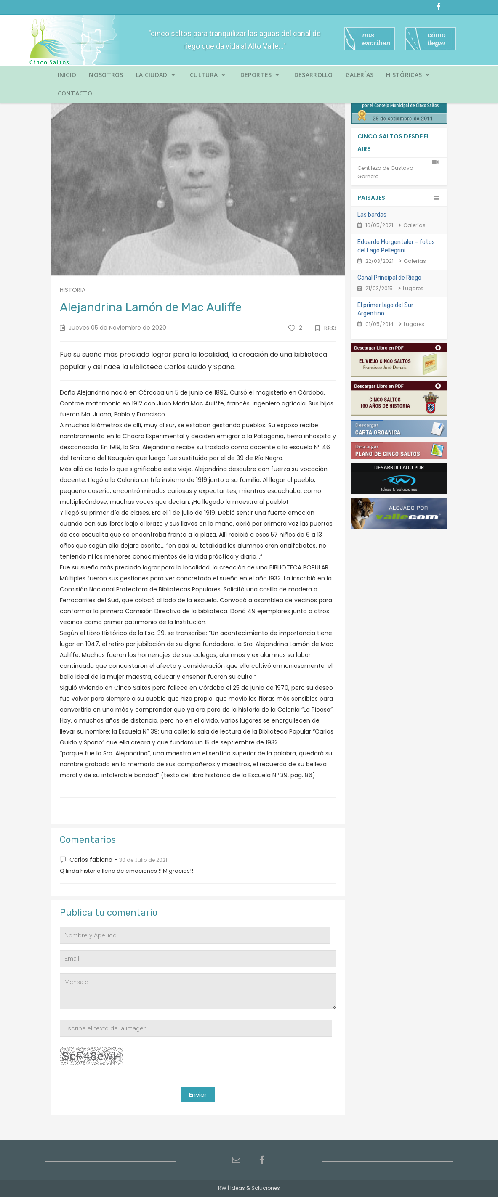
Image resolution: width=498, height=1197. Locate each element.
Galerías (359, 75)
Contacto (75, 93)
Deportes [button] (260, 75)
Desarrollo (313, 75)
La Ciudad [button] (155, 75)
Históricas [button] (408, 75)
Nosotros (106, 75)
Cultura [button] (208, 75)
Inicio (67, 75)
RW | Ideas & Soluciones (249, 1188)
